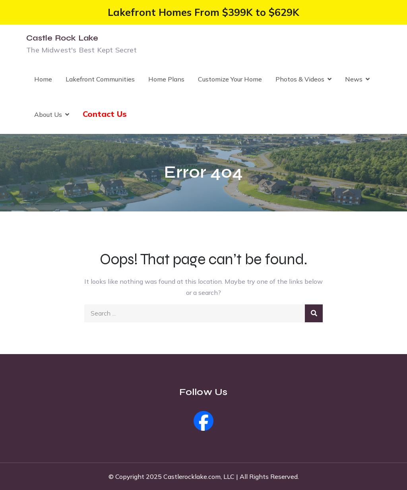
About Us (48, 114)
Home (43, 79)
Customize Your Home (230, 79)
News (353, 79)
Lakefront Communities (100, 79)
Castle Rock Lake (62, 38)
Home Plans (166, 79)
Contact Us (105, 114)
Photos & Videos (299, 79)
